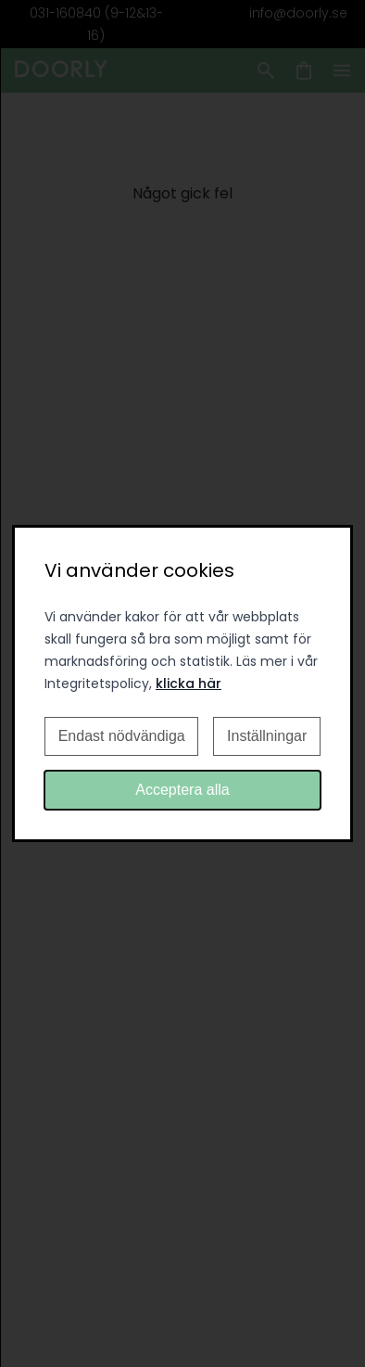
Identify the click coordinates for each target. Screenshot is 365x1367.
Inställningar (267, 736)
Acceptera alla (182, 790)
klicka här (188, 683)
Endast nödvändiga (121, 736)
